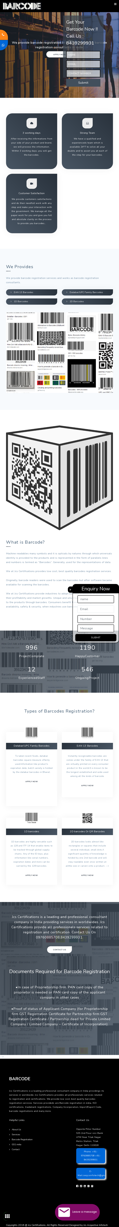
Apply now (59, 54)
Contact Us (59, 949)
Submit (83, 83)
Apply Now (87, 875)
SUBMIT (95, 637)
